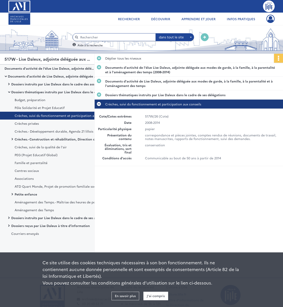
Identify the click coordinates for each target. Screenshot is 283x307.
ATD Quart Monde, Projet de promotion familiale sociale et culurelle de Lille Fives (60, 186)
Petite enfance (26, 194)
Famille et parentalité (31, 162)
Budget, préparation (30, 100)
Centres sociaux (27, 170)
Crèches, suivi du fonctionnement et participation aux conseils (60, 115)
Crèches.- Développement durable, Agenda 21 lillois (54, 131)
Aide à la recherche (90, 45)
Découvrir (160, 19)
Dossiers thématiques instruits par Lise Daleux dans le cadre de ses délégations (56, 92)
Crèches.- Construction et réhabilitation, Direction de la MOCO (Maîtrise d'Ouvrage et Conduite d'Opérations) (60, 139)
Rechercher (129, 19)
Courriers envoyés (25, 233)
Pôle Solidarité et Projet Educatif (40, 107)
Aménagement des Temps (34, 210)
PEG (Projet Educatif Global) (36, 155)
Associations (24, 178)
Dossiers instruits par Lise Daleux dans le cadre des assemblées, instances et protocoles (56, 84)
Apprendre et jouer (198, 19)
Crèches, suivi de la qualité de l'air (41, 147)
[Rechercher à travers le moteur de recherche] (116, 37)
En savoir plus (125, 296)
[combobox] (175, 37)
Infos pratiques (241, 19)
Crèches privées (27, 123)
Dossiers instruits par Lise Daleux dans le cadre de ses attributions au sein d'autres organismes (56, 218)
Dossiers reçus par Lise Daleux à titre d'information (50, 225)
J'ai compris (156, 296)
